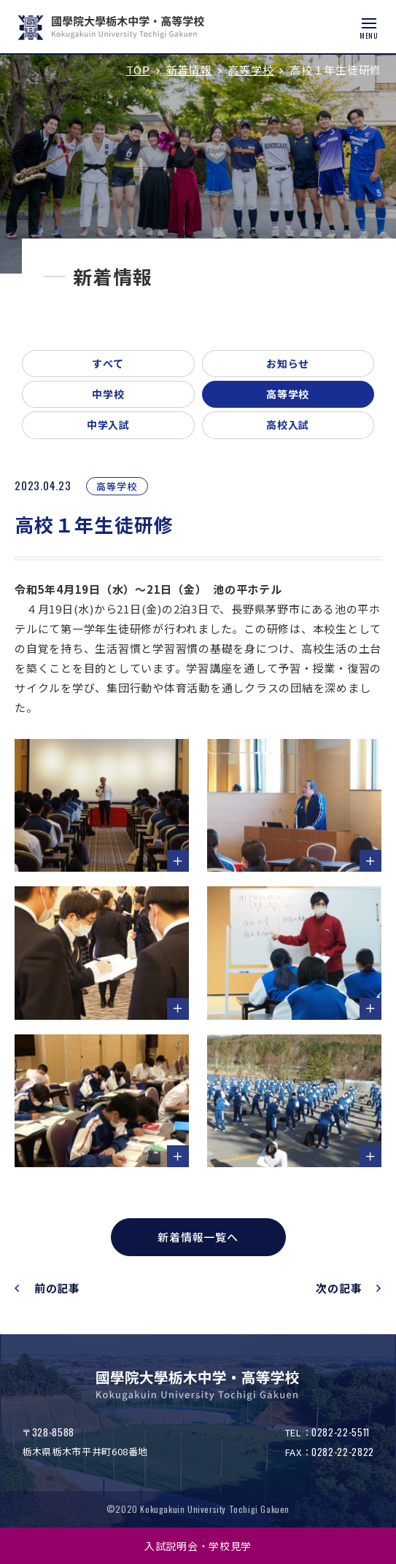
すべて (108, 363)
